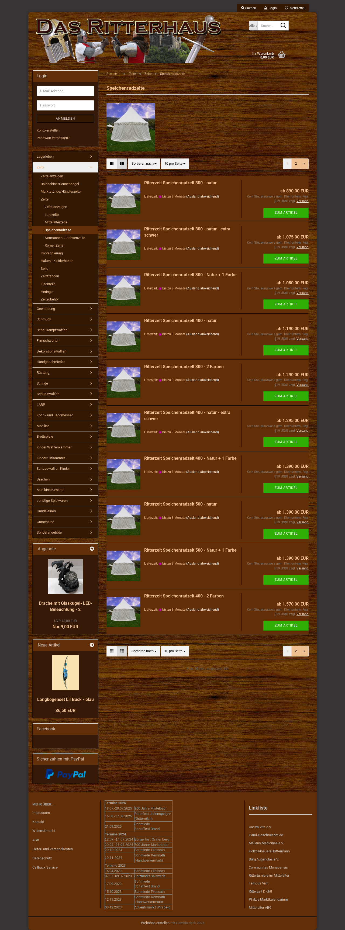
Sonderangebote (49, 532)
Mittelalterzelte (56, 222)
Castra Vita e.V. (260, 827)
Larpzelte (52, 215)
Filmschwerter (47, 340)
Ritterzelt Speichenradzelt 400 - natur (180, 320)
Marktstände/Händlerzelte (61, 191)
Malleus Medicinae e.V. (266, 843)
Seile (44, 269)
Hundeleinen (46, 511)
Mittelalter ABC (260, 907)
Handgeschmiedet (51, 362)
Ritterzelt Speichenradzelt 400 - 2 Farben (184, 596)
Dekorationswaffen (51, 351)
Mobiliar (43, 426)
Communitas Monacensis (268, 867)
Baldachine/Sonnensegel (60, 184)
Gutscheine (45, 522)
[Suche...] (253, 25)
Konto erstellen (48, 130)
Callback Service (45, 867)
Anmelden (65, 118)
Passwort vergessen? (53, 138)
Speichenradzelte (58, 230)
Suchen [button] (248, 8)
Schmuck (44, 319)
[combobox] (144, 163)
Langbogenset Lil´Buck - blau (65, 699)
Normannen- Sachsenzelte (65, 238)
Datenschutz (42, 858)
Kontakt (38, 822)
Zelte (40, 167)
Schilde (42, 383)
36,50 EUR (65, 710)
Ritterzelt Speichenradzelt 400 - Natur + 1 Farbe (190, 458)
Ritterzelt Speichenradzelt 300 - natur (180, 182)
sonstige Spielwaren (52, 501)
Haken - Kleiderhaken (57, 261)
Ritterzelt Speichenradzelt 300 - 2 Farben (184, 366)
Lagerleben (45, 156)
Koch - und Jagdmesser (55, 415)
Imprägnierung (52, 253)
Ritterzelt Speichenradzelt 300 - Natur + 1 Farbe (190, 274)
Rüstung (43, 373)
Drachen (43, 479)
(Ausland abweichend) (202, 196)
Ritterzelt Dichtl (260, 891)
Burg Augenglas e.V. (264, 859)
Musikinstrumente (50, 490)
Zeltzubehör (50, 299)
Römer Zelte (54, 245)
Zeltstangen (50, 276)
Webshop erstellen (155, 923)
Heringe (47, 292)
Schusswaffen (48, 394)
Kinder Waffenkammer (54, 447)
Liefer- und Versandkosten (52, 849)
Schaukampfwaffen (52, 330)
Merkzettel (295, 8)
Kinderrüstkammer (51, 458)
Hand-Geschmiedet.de (266, 835)
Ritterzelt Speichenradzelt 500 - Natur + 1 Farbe (190, 550)
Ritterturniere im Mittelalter (269, 875)
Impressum (41, 813)
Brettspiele (45, 436)
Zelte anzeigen (52, 176)
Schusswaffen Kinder (53, 468)
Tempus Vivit (258, 883)
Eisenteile (48, 284)
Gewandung (46, 309)
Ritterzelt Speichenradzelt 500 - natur (180, 504)
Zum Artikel (286, 213)
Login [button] (270, 8)
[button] (111, 163)
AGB (35, 840)
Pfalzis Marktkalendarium (268, 899)
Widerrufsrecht (43, 831)
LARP (41, 405)
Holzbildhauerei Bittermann (269, 851)
